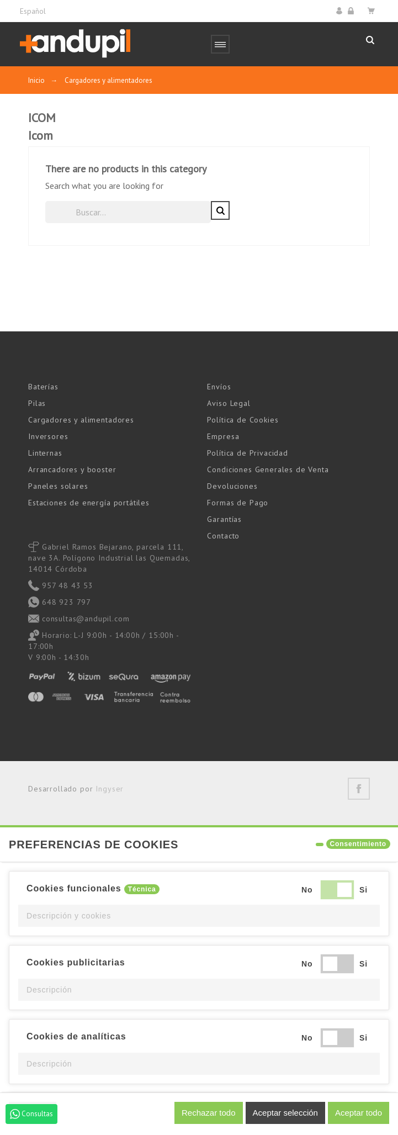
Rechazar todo (209, 1112)
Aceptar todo (358, 1112)
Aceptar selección (285, 1112)
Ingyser (109, 789)
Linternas (45, 453)
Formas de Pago (237, 503)
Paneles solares (58, 486)
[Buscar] (128, 212)
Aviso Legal (228, 403)
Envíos (219, 387)
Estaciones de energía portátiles (89, 503)
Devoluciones (232, 486)
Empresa (223, 436)
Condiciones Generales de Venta (267, 469)
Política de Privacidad (247, 453)
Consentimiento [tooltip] (358, 844)
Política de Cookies (242, 420)
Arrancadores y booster (72, 469)
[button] (199, 916)
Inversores (48, 436)
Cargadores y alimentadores (81, 420)
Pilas (37, 403)
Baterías (43, 387)
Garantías (224, 519)
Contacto (223, 536)
